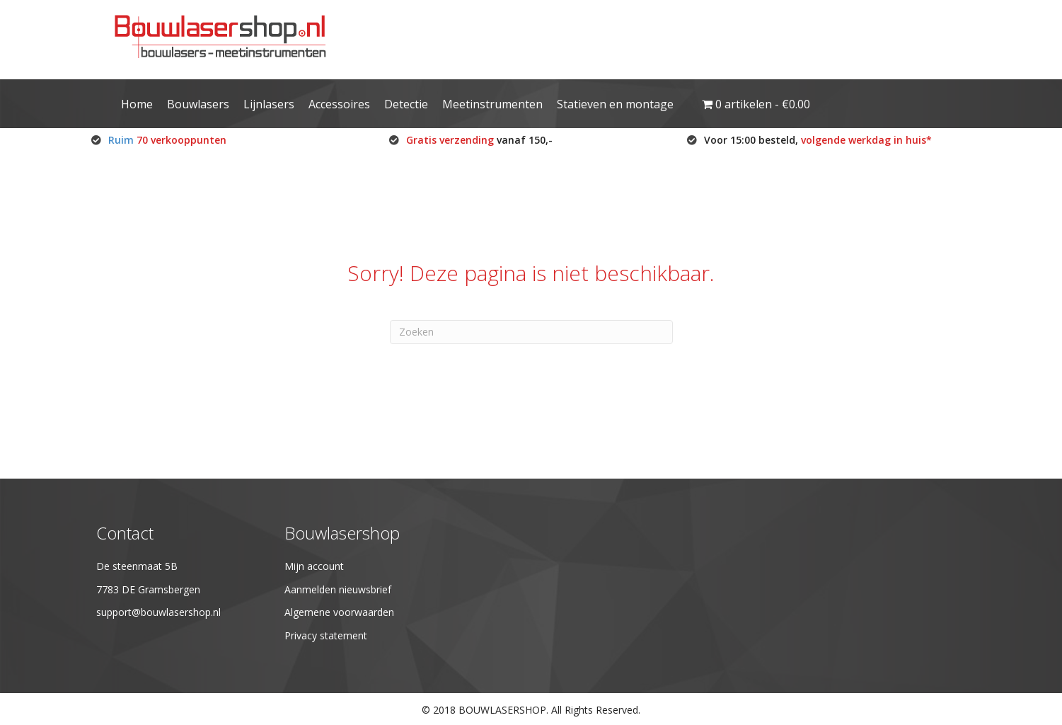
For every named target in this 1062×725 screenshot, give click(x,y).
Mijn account (314, 566)
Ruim (167, 140)
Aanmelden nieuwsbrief (337, 589)
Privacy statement (325, 635)
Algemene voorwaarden (339, 612)
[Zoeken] (531, 332)
